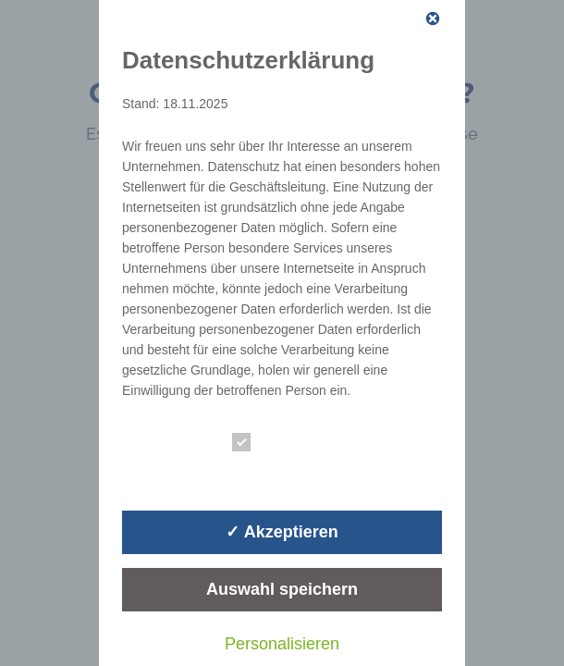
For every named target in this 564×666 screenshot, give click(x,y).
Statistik (274, 473)
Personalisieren (282, 644)
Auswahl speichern (282, 589)
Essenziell (281, 443)
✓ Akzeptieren (281, 532)
